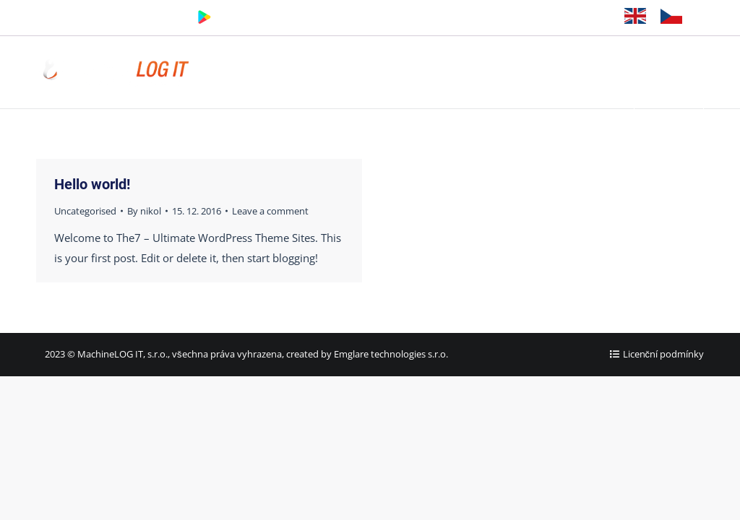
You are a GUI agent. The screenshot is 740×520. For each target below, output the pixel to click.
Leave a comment (270, 210)
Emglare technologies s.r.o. (391, 353)
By (144, 210)
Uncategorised (85, 210)
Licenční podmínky (664, 353)
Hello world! (92, 184)
